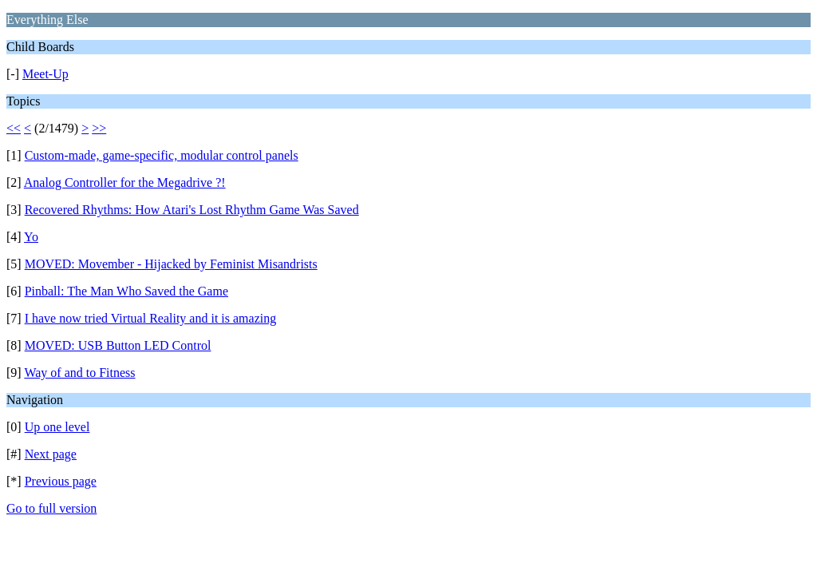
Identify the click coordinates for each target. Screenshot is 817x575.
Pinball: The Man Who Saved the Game (126, 291)
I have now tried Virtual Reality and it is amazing (151, 318)
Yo (31, 237)
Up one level (57, 427)
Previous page (61, 481)
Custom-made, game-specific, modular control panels (161, 155)
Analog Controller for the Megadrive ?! (125, 182)
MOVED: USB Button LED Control (118, 345)
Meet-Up (45, 74)
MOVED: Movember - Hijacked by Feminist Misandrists (171, 264)
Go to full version (51, 508)
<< (13, 128)
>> (99, 128)
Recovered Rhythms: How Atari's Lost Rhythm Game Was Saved (192, 209)
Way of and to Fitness (79, 372)
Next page (51, 454)
